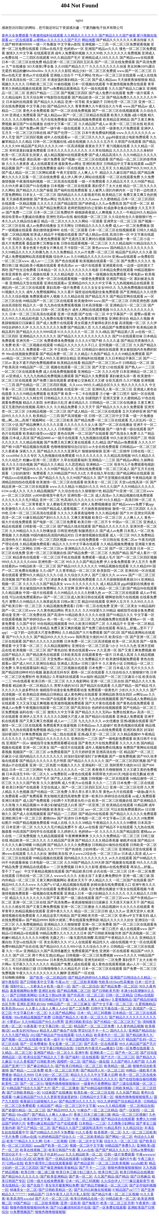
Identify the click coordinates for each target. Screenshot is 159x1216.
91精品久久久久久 (103, 1079)
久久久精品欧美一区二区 (83, 1154)
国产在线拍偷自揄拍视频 (137, 1079)
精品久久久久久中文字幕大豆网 (94, 1075)
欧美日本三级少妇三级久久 (76, 1172)
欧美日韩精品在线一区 (87, 1198)
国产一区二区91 (32, 1083)
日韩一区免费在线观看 (133, 1048)
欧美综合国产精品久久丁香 (43, 1057)
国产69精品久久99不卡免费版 (52, 1132)
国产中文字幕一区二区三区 (113, 1004)
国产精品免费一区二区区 (119, 986)
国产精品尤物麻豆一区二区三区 (104, 1185)
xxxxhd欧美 (139, 1163)
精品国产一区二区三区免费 (94, 1026)
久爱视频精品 (122, 999)
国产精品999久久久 (61, 1110)
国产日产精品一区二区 (33, 1128)
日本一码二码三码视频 (94, 1013)
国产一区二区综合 (85, 986)
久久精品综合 (133, 1128)
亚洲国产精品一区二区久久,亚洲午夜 (61, 1052)
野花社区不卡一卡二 (93, 1030)
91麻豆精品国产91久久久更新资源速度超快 (45, 1097)
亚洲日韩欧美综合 (78, 1022)
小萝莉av (13, 1022)
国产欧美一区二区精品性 (48, 977)
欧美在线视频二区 (33, 1150)
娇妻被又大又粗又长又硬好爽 (35, 1079)
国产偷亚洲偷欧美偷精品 (58, 1167)
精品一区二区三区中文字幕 (75, 1106)
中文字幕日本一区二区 (30, 1013)
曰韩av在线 (28, 1136)
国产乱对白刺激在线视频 (92, 1190)
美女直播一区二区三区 (65, 1044)
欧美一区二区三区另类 (62, 1070)
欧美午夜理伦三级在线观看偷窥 (48, 1163)
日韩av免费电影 (142, 1150)
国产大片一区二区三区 (118, 1057)
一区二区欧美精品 (90, 1136)
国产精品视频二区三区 (74, 991)
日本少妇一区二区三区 (52, 1075)
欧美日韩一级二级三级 (38, 1172)
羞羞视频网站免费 (23, 991)
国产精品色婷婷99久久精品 (88, 977)
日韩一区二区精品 (119, 995)
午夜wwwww (145, 1154)
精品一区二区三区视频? (129, 1114)
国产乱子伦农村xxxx (49, 1154)
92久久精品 (83, 1035)
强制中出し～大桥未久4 (27, 986)
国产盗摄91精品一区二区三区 (24, 1110)
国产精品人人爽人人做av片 (52, 1114)
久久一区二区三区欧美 (139, 1132)
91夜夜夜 (30, 1026)
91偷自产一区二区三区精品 (97, 1110)
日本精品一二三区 (92, 1123)
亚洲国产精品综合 (141, 1030)
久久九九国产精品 (15, 1035)
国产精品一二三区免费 (27, 1070)
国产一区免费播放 (33, 1044)
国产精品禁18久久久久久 (77, 1101)
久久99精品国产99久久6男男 (43, 1022)
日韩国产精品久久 (65, 1017)
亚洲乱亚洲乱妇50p (31, 1004)
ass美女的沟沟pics (25, 1030)
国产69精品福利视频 (96, 1088)
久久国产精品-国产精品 (111, 1176)
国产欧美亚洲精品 (53, 1176)
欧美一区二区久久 (94, 1017)
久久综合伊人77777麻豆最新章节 (125, 1181)
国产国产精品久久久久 (112, 1150)
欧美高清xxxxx (13, 1008)
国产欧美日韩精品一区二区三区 (78, 1066)
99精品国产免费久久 (120, 1145)
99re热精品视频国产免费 (32, 1017)
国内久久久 (118, 1030)
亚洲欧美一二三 (101, 1052)
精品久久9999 (23, 1075)
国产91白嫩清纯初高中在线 (70, 1207)
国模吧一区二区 (69, 1061)
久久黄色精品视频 (130, 1026)
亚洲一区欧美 (70, 1203)
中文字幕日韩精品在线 (56, 1048)
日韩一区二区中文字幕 (85, 1141)
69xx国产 (23, 1114)
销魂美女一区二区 (23, 1190)
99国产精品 (21, 1203)
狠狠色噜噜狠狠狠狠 (50, 1212)
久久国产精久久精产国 (127, 1061)
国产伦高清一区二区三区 (85, 995)
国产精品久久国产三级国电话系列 (77, 1128)
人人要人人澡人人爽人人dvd (46, 1008)
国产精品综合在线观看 (118, 1119)
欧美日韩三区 (108, 1172)
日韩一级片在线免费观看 (45, 1181)
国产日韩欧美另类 (105, 991)
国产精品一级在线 (95, 1061)
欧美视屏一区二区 (107, 1132)
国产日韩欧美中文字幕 (37, 982)
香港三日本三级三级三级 (92, 1114)
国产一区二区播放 (65, 1088)
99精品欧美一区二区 (121, 1198)
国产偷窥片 (90, 1203)
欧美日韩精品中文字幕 (52, 999)
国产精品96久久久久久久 (20, 1176)
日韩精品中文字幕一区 (96, 1097)
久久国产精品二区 (24, 1048)
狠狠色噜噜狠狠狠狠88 (124, 1167)
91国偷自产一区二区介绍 (99, 1159)
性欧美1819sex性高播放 (116, 982)
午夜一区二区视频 (85, 1119)
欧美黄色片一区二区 (109, 1035)
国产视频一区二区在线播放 (22, 1039)
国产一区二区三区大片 (107, 1039)
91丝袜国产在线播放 (57, 1092)
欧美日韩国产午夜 (62, 1150)
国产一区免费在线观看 (109, 1207)
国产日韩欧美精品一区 (23, 1092)
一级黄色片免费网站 (96, 1083)
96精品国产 (36, 1194)
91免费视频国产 (22, 1212)
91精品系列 (112, 1128)
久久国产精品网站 (62, 1013)
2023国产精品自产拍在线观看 (52, 1035)
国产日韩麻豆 (140, 1176)
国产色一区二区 (127, 1052)
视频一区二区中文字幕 (86, 1145)
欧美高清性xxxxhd (20, 1198)
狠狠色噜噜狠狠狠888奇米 (29, 1207)
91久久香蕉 (83, 1132)
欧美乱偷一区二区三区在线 (94, 1092)
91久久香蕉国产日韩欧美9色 (34, 1061)
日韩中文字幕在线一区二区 (111, 1008)
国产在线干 (35, 1185)
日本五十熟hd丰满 (51, 995)
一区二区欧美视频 (83, 982)
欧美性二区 (10, 1083)
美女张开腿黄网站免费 (62, 1185)
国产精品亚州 (84, 1163)
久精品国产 (45, 1106)
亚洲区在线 (46, 991)
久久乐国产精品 (127, 1092)
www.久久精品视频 (111, 1106)
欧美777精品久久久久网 (24, 1141)
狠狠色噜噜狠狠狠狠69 (62, 1083)
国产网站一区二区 (118, 1136)
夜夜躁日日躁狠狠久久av (38, 1101)
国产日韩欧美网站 (23, 995)
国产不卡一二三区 (92, 1167)
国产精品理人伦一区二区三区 (102, 1070)
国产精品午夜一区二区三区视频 (115, 1194)
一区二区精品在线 (140, 1106)
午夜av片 (62, 982)
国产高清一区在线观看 (101, 1044)
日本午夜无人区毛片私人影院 (68, 1194)
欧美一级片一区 (58, 986)
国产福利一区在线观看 (82, 1057)
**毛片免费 (10, 1136)
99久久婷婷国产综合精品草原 (119, 1101)
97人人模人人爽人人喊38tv (90, 999)
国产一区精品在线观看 (62, 1159)
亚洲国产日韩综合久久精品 (130, 977)
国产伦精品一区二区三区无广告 (117, 1022)
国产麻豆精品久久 (40, 1066)
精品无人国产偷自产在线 (58, 1030)
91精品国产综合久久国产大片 (28, 1088)
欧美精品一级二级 (117, 1066)
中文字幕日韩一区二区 (55, 1026)
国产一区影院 (129, 1110)
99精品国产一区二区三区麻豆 (69, 1004)
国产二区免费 (79, 1008)
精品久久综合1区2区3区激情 (23, 1159)
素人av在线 (85, 1150)
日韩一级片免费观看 (119, 1154)
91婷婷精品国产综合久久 (56, 1136)
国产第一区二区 (80, 1176)
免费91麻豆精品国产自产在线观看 (52, 1123)
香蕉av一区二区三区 (74, 1079)
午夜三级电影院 (77, 1039)
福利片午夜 (127, 1159)
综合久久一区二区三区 (121, 1141)
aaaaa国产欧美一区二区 (51, 1145)
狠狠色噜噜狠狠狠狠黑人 (133, 1097)
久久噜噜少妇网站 (121, 1123)
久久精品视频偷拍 (20, 999)
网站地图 (88, 40)
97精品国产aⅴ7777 (125, 1190)
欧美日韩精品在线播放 (137, 1172)
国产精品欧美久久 (139, 1035)
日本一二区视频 (55, 1141)
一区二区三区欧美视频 (112, 1163)
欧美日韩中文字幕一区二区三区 (47, 1119)
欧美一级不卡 (54, 1039)
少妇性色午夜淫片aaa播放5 (95, 1048)
